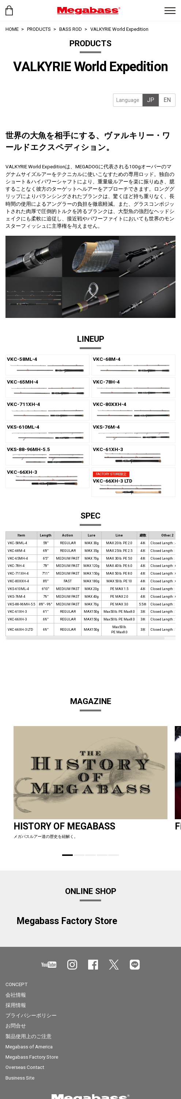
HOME (12, 29)
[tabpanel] (90, 785)
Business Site (19, 1078)
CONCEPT (16, 984)
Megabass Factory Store (31, 1057)
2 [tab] (79, 855)
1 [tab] (67, 855)
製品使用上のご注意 (28, 1036)
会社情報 (15, 995)
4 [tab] (102, 855)
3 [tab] (90, 855)
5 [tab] (113, 855)
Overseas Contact (24, 1067)
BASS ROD (70, 29)
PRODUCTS (39, 29)
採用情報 (15, 1005)
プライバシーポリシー (31, 1015)
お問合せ (15, 1026)
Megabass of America (29, 1046)
